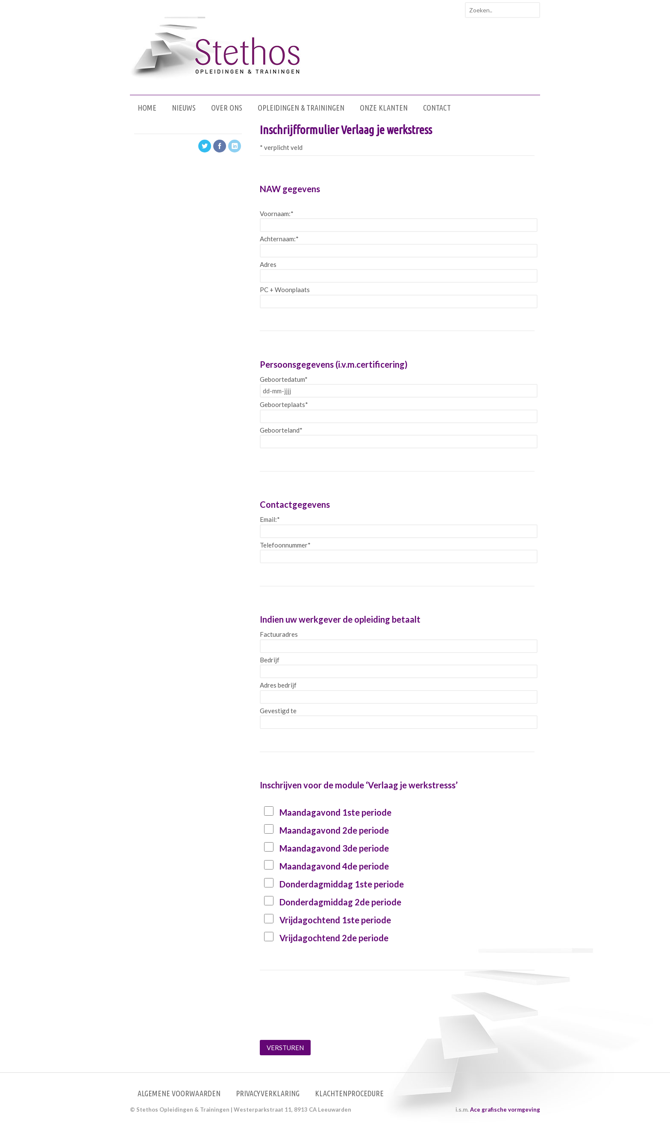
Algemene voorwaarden (179, 1093)
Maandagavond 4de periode (334, 866)
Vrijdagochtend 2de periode (333, 938)
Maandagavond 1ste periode (335, 812)
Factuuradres (279, 634)
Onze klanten (384, 107)
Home (147, 107)
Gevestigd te (278, 710)
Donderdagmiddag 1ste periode (341, 884)
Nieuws (184, 107)
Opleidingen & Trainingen (301, 107)
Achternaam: (279, 239)
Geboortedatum (284, 379)
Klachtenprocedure (349, 1093)
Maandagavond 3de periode (334, 848)
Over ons (226, 107)
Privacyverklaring (268, 1093)
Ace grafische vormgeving (505, 1109)
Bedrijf (269, 660)
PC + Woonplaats (285, 289)
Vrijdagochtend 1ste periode (335, 920)
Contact (437, 107)
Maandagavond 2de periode (334, 830)
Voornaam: (277, 213)
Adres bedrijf (278, 685)
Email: (270, 519)
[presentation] (325, 1016)
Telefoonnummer (285, 545)
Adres (268, 264)
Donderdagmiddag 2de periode (340, 902)
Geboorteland (281, 430)
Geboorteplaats (284, 404)
